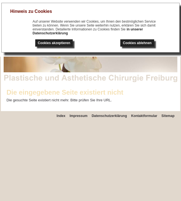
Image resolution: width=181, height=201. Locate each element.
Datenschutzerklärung (109, 116)
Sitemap (168, 116)
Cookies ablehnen (137, 43)
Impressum (79, 116)
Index (61, 116)
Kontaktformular (144, 116)
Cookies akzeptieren (54, 43)
